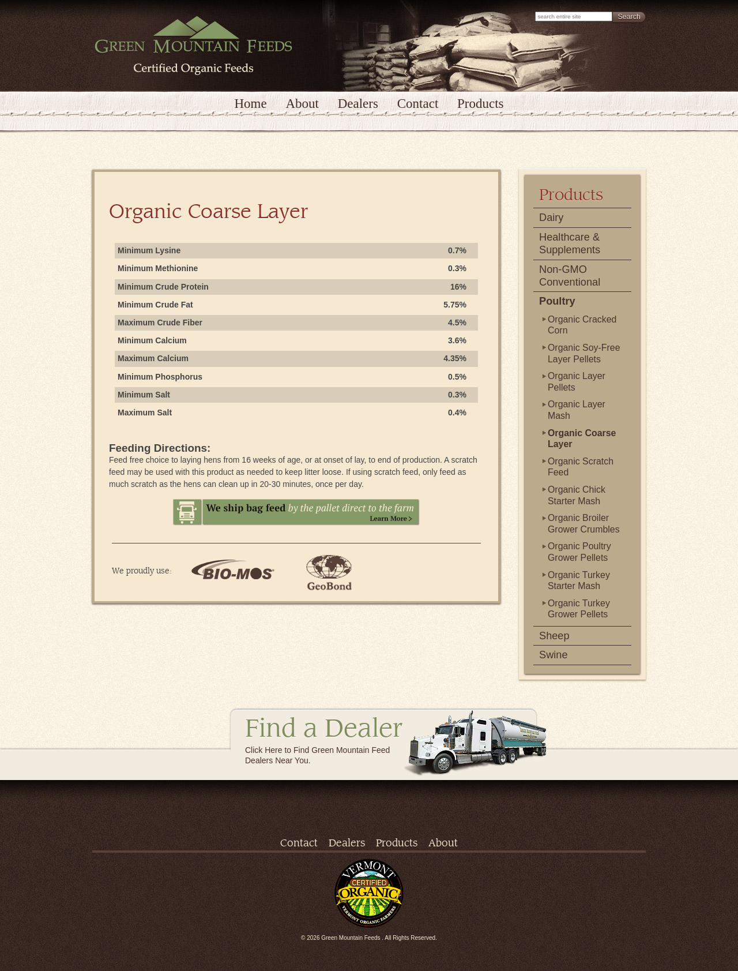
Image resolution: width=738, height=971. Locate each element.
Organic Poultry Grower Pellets (579, 552)
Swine (553, 655)
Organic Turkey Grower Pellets (579, 609)
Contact (418, 103)
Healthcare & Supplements (569, 243)
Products (480, 103)
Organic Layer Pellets (576, 381)
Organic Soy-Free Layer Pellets (584, 353)
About (302, 103)
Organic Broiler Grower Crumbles (584, 523)
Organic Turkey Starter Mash (579, 580)
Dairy (551, 217)
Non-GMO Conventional (569, 276)
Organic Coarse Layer (582, 438)
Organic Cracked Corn (582, 325)
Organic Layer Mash (576, 410)
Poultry (557, 301)
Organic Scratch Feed (580, 467)
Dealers (358, 103)
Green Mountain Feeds (193, 45)
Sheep (554, 636)
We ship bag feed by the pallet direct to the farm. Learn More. (296, 512)
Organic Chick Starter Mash (576, 495)
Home (250, 103)
